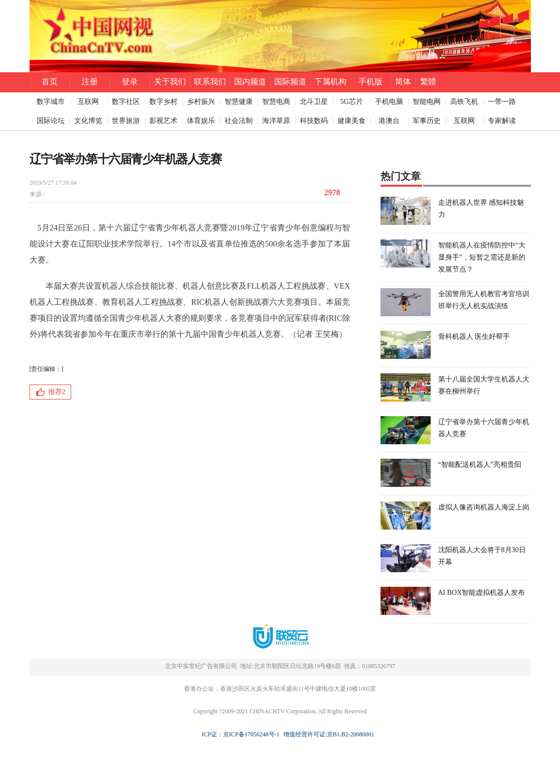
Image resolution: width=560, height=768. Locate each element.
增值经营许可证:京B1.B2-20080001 (327, 734)
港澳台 (389, 120)
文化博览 (88, 120)
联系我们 (210, 81)
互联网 (88, 101)
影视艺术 (163, 120)
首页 (50, 81)
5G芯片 (351, 101)
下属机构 (330, 81)
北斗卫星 (314, 101)
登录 (130, 81)
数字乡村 (163, 101)
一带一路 (502, 101)
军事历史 (427, 120)
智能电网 (427, 101)
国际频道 (290, 81)
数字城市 (51, 101)
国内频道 (250, 81)
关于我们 (170, 81)
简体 (403, 81)
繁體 (428, 81)
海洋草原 (276, 120)
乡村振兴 (201, 101)
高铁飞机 (464, 101)
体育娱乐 (201, 120)
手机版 (370, 81)
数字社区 (126, 101)
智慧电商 (276, 101)
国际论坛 (51, 120)
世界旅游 (126, 120)
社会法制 (239, 120)
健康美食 (351, 120)
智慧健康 (239, 101)
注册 (90, 81)
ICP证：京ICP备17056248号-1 (240, 734)
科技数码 (314, 120)
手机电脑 (389, 101)
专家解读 (502, 120)
